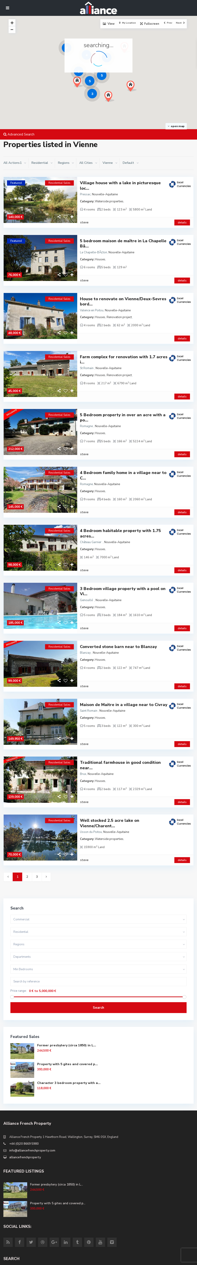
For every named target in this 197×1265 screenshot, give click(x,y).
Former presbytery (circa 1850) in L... (66, 989)
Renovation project (119, 308)
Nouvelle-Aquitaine (105, 194)
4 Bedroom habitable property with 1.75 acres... (120, 505)
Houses (100, 255)
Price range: (18, 934)
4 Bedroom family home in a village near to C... (123, 452)
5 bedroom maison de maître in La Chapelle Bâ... (123, 239)
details (182, 218)
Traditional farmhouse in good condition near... (120, 718)
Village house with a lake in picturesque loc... (120, 185)
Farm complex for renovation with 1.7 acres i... (123, 345)
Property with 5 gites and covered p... (67, 1008)
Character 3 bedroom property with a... (69, 1026)
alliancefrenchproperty (25, 1101)
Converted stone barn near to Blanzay (118, 609)
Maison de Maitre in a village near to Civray (123, 662)
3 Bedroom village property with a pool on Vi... (123, 558)
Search (98, 951)
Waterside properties (109, 201)
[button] (133, 87)
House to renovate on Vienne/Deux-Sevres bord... (123, 292)
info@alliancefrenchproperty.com (32, 1094)
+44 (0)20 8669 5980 (24, 1087)
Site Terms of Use (16, 1260)
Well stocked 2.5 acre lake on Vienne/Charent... (109, 771)
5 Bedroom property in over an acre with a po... (123, 398)
